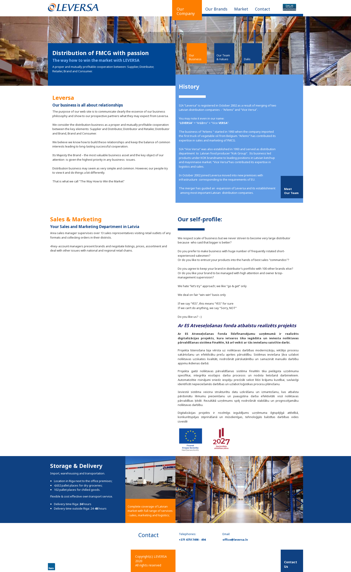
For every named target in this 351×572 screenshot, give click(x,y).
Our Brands (216, 9)
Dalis (247, 59)
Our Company (186, 11)
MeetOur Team (291, 191)
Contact (262, 9)
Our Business (195, 57)
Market (241, 9)
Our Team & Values (223, 57)
